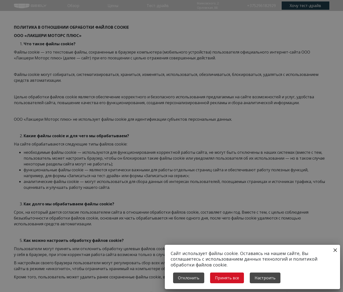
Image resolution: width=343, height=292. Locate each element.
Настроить (265, 278)
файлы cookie (223, 253)
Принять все (227, 278)
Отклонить (188, 278)
